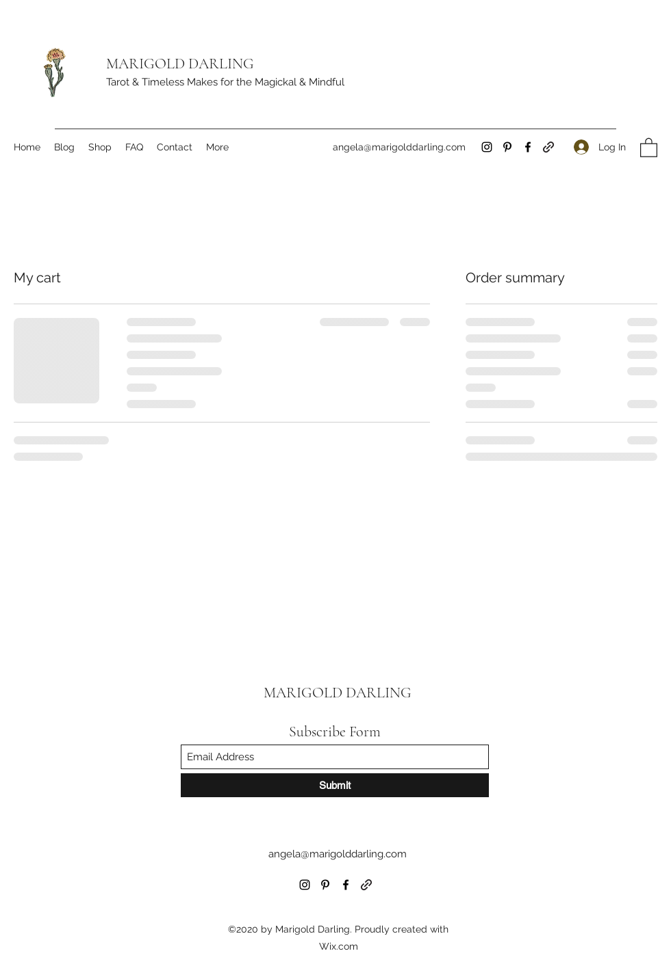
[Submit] (335, 785)
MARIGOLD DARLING (180, 63)
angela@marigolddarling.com (399, 147)
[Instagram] (487, 147)
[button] (648, 147)
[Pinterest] (507, 147)
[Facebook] (528, 147)
